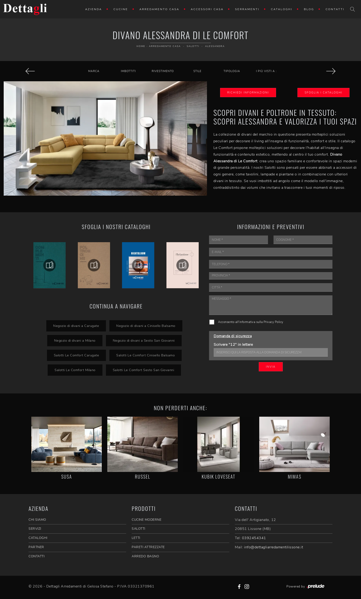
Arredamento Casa (159, 9)
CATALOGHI (38, 538)
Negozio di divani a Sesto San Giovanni (144, 340)
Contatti (335, 9)
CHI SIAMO (37, 520)
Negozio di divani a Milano (75, 340)
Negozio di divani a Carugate (76, 325)
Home (141, 46)
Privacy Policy (273, 322)
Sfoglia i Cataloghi (323, 92)
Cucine (121, 9)
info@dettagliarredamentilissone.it (273, 547)
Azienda (93, 9)
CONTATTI (36, 556)
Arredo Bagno (145, 556)
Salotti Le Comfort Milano (75, 370)
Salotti (193, 46)
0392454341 (254, 538)
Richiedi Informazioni (248, 92)
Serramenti (247, 9)
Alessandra (215, 46)
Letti (136, 538)
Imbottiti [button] (128, 71)
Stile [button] (197, 71)
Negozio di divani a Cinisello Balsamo (145, 325)
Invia (271, 367)
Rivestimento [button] (163, 71)
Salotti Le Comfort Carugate (76, 355)
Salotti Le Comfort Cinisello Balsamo (145, 355)
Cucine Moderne (146, 520)
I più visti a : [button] (266, 71)
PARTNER (36, 547)
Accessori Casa (207, 9)
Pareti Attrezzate (148, 547)
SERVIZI (35, 528)
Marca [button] (93, 71)
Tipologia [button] (232, 71)
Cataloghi (281, 9)
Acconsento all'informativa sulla (250, 322)
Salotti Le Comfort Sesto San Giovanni (143, 370)
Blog (309, 9)
